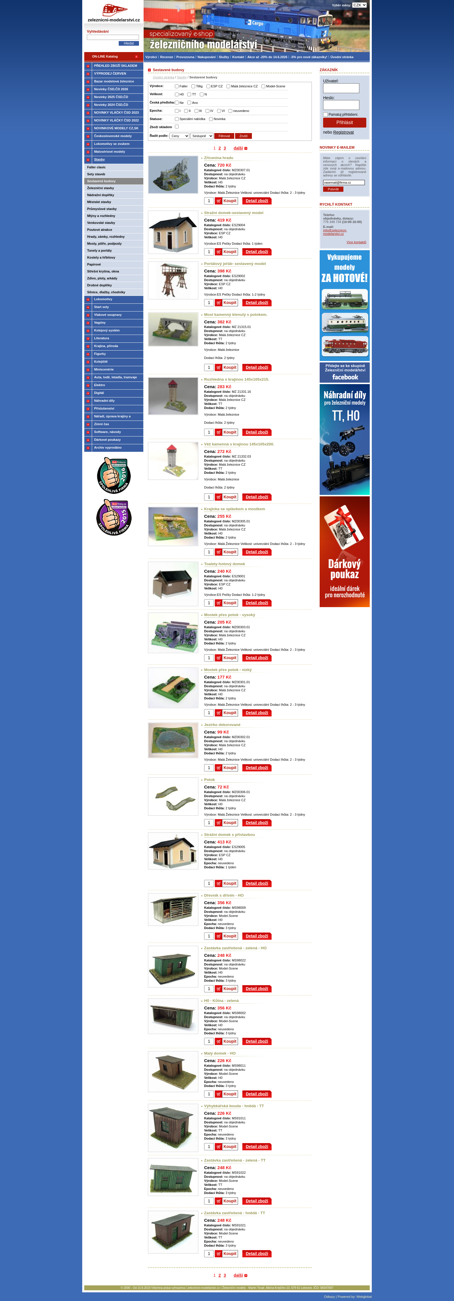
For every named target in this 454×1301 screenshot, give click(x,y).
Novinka (219, 119)
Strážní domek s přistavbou (229, 834)
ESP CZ (217, 86)
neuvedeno (241, 111)
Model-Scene (275, 86)
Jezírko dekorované (222, 725)
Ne (182, 102)
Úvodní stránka (163, 77)
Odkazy (329, 1296)
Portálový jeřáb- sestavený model (235, 263)
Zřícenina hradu (218, 158)
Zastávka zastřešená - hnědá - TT (234, 1213)
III (200, 111)
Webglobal (364, 1296)
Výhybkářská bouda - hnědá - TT (234, 1106)
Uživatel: (331, 81)
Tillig (199, 86)
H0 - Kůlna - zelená (221, 1000)
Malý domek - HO (220, 1053)
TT (194, 94)
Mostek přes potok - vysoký (229, 615)
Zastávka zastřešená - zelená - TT (235, 1160)
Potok (209, 779)
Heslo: (329, 97)
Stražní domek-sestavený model (233, 213)
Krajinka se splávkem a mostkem (234, 509)
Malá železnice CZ (244, 86)
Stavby (182, 77)
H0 (182, 94)
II (190, 111)
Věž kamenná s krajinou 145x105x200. (239, 444)
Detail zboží (257, 200)
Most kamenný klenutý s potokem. (236, 314)
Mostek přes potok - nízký (228, 670)
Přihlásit (344, 122)
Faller (184, 86)
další (238, 148)
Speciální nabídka (192, 119)
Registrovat (343, 132)
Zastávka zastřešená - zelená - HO (235, 948)
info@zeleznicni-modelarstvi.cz (335, 231)
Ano (195, 102)
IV (211, 111)
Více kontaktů (356, 242)
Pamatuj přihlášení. (343, 115)
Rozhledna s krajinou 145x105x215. (236, 379)
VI (223, 111)
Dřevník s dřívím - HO (224, 895)
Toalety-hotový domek (224, 564)
